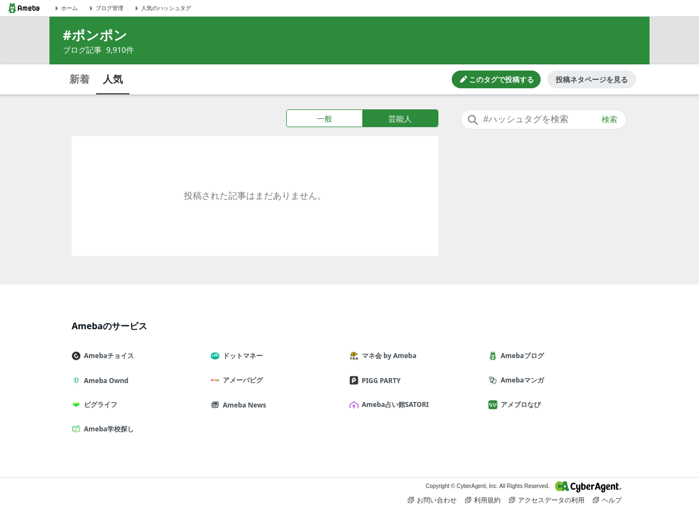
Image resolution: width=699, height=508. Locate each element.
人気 (113, 78)
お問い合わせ (432, 500)
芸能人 (400, 118)
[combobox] (543, 119)
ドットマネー (241, 355)
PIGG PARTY (380, 380)
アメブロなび (519, 404)
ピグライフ (99, 404)
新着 (79, 78)
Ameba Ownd (104, 380)
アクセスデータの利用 (547, 500)
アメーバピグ (241, 380)
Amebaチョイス (107, 355)
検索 (609, 119)
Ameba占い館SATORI (394, 404)
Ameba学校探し (107, 429)
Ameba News (243, 405)
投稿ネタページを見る (592, 79)
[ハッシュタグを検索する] (543, 119)
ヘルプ (607, 500)
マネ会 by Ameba (387, 355)
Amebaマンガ (520, 380)
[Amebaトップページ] (23, 8)
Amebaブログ (520, 355)
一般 (324, 118)
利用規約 (483, 500)
